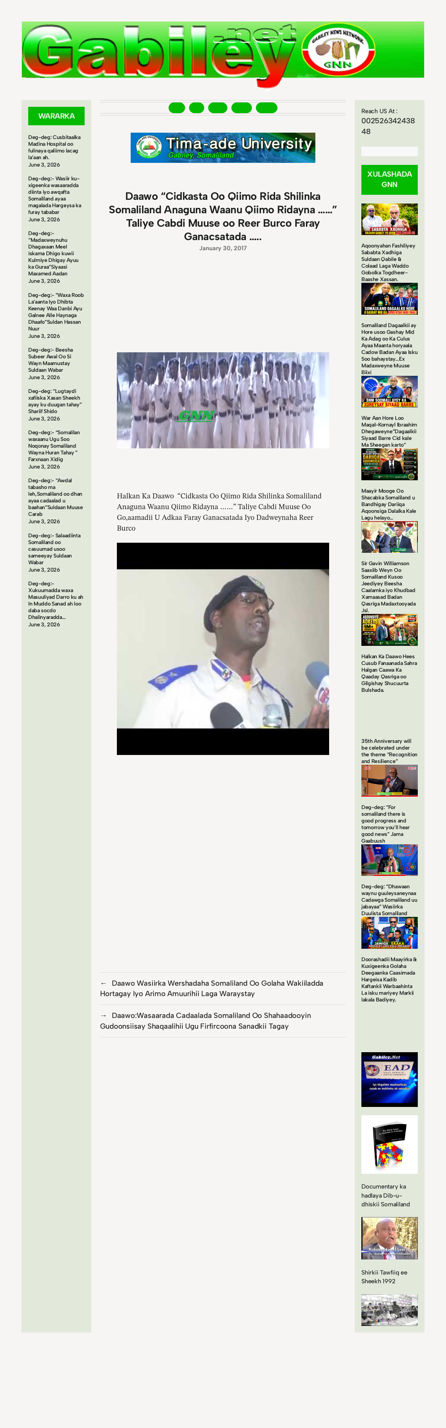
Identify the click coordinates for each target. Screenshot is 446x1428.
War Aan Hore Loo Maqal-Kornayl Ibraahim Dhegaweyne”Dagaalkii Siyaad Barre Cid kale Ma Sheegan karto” (389, 431)
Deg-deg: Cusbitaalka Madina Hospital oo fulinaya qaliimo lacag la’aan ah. (54, 147)
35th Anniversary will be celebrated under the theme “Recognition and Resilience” (389, 751)
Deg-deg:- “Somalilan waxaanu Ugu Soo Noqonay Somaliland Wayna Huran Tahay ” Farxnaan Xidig (54, 445)
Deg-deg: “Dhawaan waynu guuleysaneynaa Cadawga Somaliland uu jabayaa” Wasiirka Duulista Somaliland (389, 900)
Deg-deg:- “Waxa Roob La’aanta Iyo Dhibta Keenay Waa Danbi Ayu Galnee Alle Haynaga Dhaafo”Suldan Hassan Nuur (56, 312)
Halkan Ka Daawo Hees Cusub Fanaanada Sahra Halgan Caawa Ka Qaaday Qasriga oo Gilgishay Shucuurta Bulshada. (389, 673)
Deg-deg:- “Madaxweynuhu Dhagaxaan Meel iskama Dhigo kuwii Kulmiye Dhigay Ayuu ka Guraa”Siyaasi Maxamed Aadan (53, 253)
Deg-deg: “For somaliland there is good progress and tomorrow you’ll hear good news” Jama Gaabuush (385, 824)
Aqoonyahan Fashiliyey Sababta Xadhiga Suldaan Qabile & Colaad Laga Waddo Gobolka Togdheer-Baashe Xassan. (388, 262)
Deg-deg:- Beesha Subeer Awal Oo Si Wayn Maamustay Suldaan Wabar (50, 360)
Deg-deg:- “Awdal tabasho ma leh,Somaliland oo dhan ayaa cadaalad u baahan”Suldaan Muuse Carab (55, 497)
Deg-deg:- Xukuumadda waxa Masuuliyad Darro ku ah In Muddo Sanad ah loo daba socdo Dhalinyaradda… (55, 600)
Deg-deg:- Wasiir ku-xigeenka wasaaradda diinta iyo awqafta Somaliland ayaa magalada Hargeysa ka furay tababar (54, 195)
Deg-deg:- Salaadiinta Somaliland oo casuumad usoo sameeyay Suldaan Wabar (54, 549)
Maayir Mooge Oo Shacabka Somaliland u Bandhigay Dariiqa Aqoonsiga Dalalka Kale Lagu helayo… (388, 504)
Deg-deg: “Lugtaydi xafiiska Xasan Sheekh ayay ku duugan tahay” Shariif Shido (55, 401)
